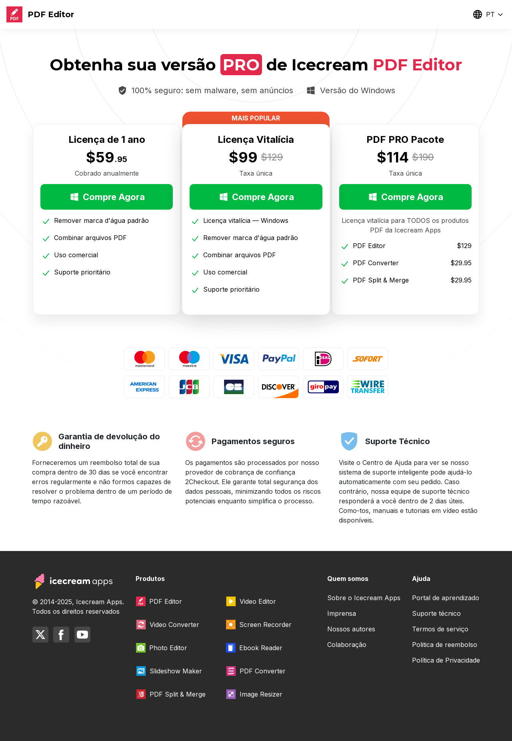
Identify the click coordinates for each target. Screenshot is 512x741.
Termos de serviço (440, 629)
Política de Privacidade (446, 660)
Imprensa (341, 613)
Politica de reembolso (444, 645)
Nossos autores (351, 629)
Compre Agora (107, 196)
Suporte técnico (436, 613)
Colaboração (346, 645)
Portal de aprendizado (445, 598)
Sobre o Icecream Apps (363, 598)
